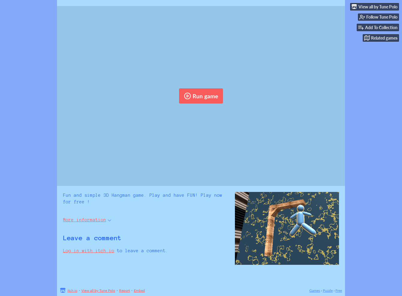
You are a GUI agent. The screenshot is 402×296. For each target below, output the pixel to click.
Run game (201, 96)
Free (338, 290)
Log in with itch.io (88, 250)
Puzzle (328, 290)
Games (314, 290)
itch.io (72, 290)
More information (87, 219)
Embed (139, 290)
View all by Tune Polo (98, 290)
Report (124, 290)
